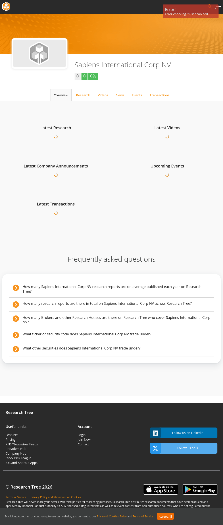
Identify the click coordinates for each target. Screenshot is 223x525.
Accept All (165, 516)
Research (83, 95)
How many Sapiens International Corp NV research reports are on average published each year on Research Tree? (112, 289)
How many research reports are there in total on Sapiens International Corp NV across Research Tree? (107, 303)
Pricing (10, 439)
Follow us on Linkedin (176, 433)
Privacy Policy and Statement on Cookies (56, 497)
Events (137, 95)
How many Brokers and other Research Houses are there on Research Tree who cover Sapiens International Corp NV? (116, 320)
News (120, 95)
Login (81, 435)
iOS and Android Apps (22, 463)
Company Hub (16, 453)
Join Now (84, 439)
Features (12, 435)
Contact (83, 444)
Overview (61, 95)
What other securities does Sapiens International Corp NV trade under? (81, 348)
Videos (103, 95)
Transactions (160, 95)
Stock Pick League (18, 458)
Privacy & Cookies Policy (112, 517)
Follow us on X (174, 448)
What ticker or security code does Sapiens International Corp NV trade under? (87, 334)
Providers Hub (16, 449)
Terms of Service (143, 517)
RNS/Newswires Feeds (22, 444)
